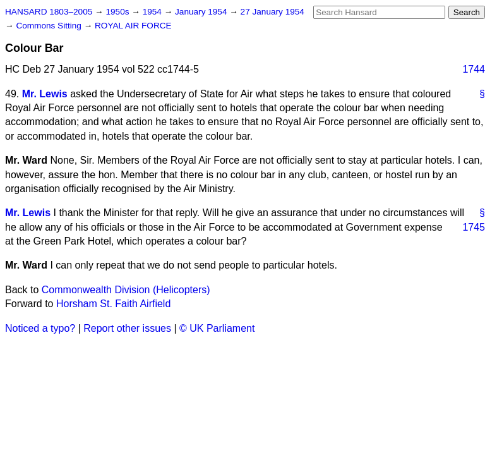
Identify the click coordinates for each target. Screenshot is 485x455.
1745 (473, 227)
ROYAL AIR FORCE (133, 25)
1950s (118, 11)
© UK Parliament (216, 328)
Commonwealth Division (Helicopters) (126, 289)
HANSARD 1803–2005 (48, 11)
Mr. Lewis (45, 93)
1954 (153, 11)
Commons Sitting (49, 25)
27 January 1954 (272, 11)
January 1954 (202, 11)
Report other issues (127, 328)
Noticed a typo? (40, 328)
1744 (473, 69)
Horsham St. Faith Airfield (113, 303)
